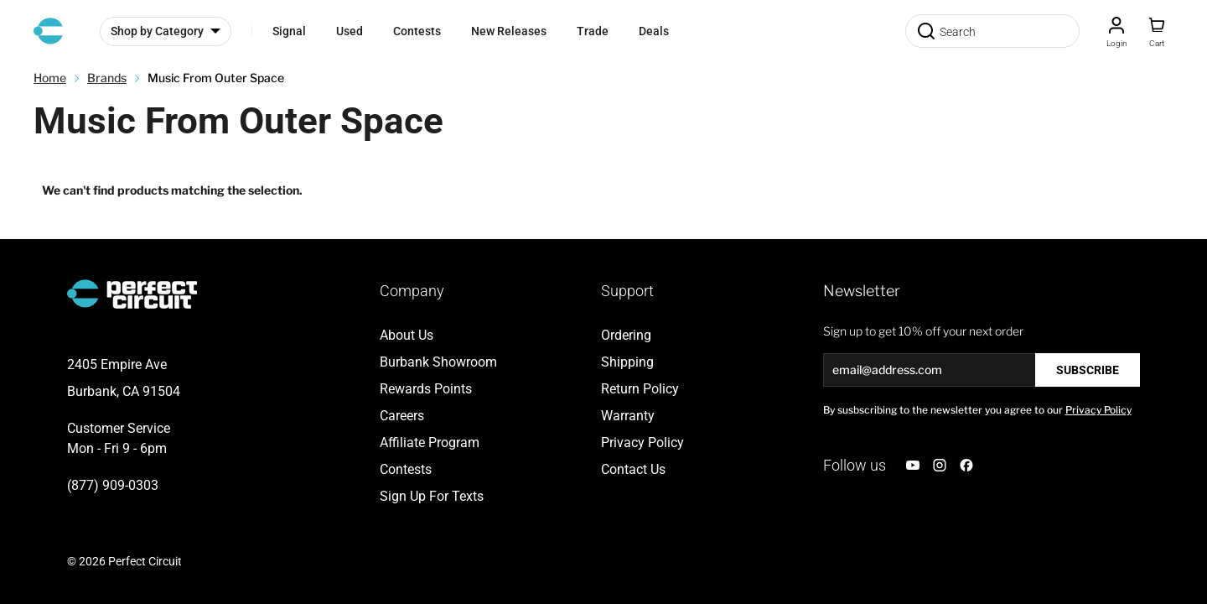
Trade (593, 31)
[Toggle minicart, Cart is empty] (1156, 31)
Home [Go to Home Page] (50, 77)
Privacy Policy (1098, 410)
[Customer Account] (1116, 31)
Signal (289, 31)
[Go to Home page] (48, 31)
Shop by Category (157, 31)
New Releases (509, 31)
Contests (417, 31)
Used (349, 31)
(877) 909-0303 (112, 485)
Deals (654, 31)
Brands (107, 77)
